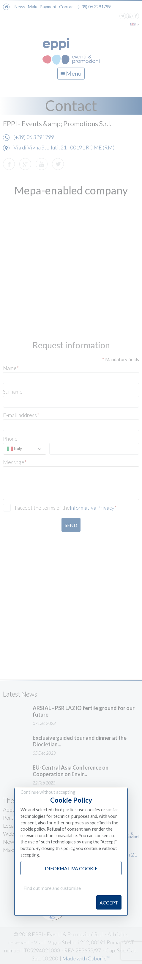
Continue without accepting (47, 792)
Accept (109, 902)
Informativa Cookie (71, 868)
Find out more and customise (52, 888)
